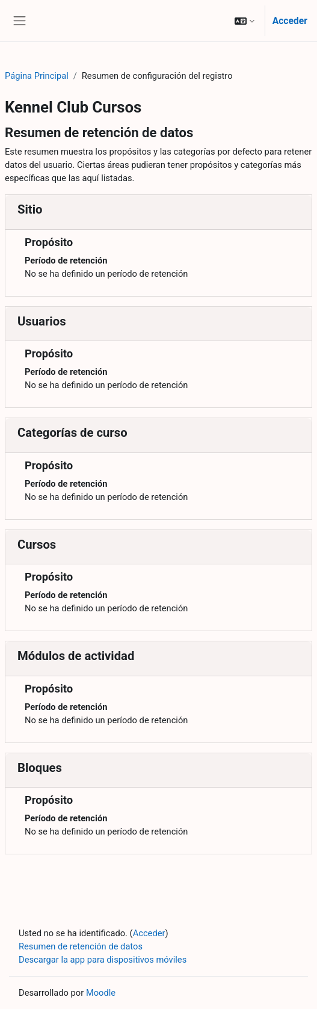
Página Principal (37, 75)
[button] (244, 21)
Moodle (100, 992)
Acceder (289, 20)
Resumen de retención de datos (81, 946)
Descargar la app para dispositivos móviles (102, 959)
